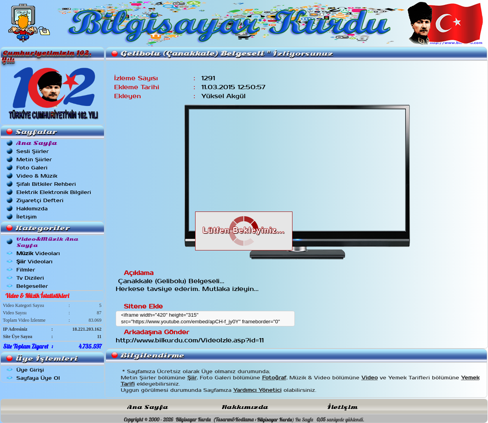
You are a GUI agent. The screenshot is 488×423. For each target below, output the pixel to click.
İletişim (26, 216)
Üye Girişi (30, 370)
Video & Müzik (36, 176)
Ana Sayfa (147, 407)
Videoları (38, 253)
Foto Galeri (32, 167)
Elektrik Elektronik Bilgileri (53, 192)
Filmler (25, 269)
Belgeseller (32, 286)
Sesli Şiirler (32, 151)
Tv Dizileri (30, 278)
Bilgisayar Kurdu (274, 419)
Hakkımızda (32, 208)
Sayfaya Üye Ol (38, 378)
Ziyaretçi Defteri (39, 200)
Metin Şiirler (34, 159)
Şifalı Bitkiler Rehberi (46, 184)
